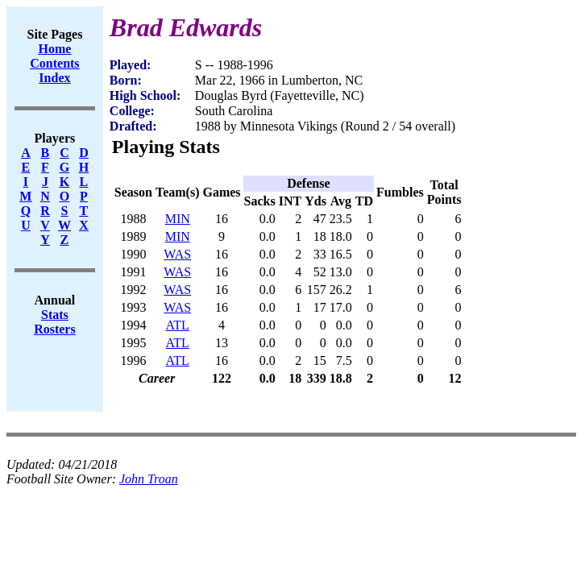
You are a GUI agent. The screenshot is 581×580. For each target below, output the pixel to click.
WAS (177, 254)
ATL (177, 325)
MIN (177, 219)
